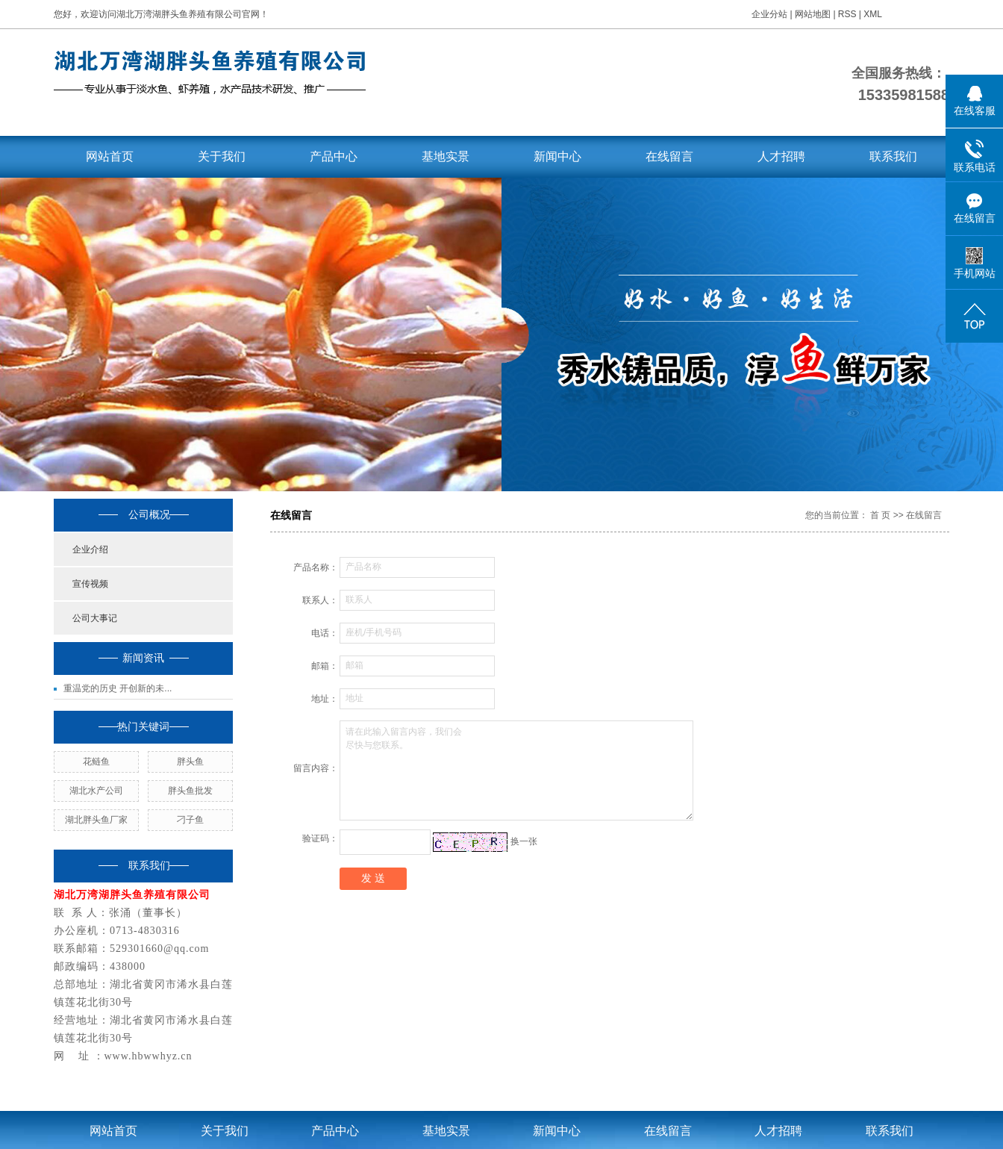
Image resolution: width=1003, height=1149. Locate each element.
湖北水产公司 (96, 790)
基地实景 (445, 156)
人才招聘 (781, 156)
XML (872, 14)
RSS (847, 14)
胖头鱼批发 (190, 790)
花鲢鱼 (96, 761)
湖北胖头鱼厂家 (96, 820)
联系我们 (893, 156)
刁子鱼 (190, 820)
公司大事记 (94, 618)
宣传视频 (90, 584)
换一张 (523, 841)
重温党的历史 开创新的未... (117, 688)
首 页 (880, 515)
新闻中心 (557, 156)
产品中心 (333, 156)
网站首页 (110, 156)
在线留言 (669, 156)
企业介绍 (90, 549)
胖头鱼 (190, 761)
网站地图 (814, 14)
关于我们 (222, 156)
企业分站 (769, 14)
